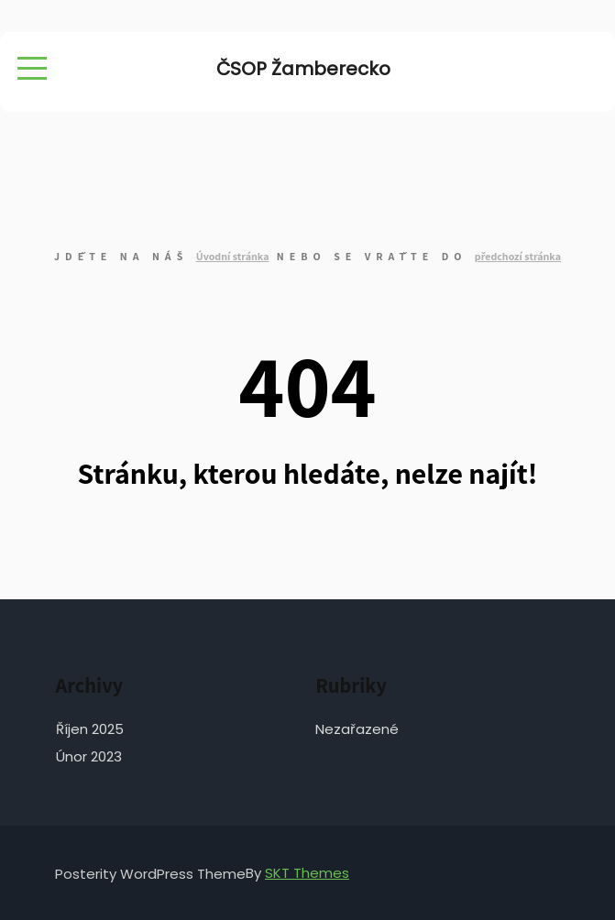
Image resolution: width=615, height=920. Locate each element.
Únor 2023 (89, 756)
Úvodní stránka (232, 256)
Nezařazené (357, 729)
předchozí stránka (518, 256)
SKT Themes (307, 872)
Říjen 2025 (90, 729)
